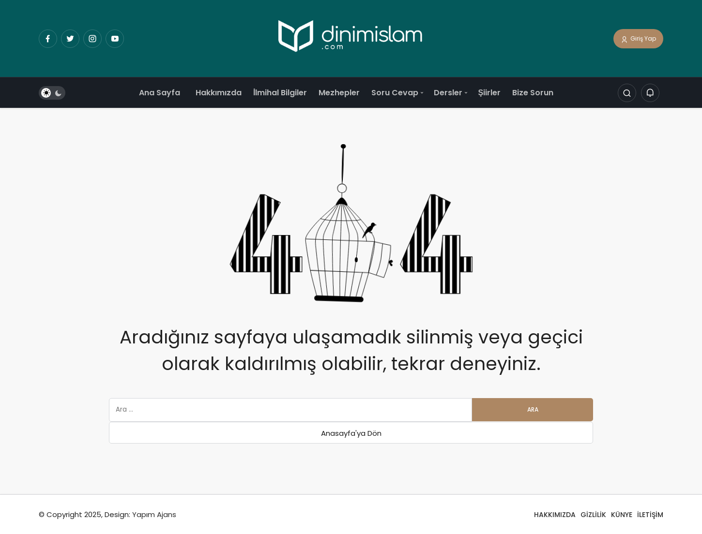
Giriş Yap (638, 39)
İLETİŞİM (650, 514)
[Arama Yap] (627, 93)
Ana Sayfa (159, 92)
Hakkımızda (219, 92)
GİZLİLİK (593, 514)
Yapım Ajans (154, 514)
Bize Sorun (532, 92)
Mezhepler (339, 92)
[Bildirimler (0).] (650, 93)
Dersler (448, 92)
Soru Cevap (394, 92)
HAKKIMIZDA (555, 514)
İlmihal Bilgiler (280, 92)
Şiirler (489, 92)
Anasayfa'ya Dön (351, 433)
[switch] (52, 93)
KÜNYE (621, 514)
